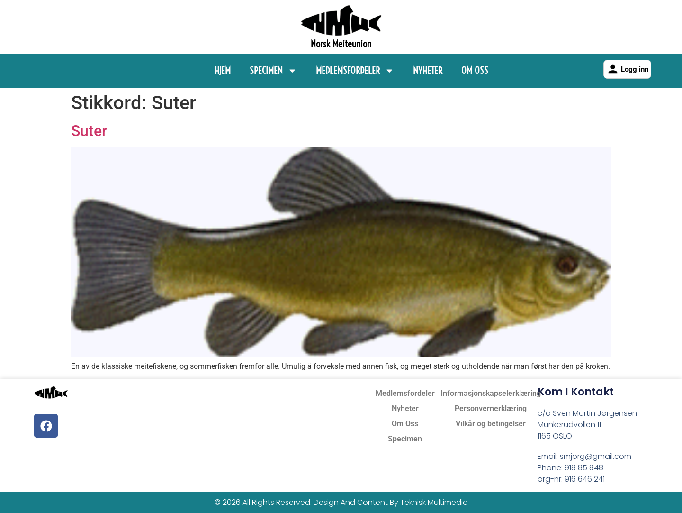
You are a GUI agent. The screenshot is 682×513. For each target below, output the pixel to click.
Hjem (223, 70)
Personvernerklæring (491, 408)
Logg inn (627, 69)
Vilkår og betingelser (491, 423)
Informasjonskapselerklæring (491, 393)
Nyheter (427, 70)
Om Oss (474, 70)
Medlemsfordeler (355, 70)
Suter (89, 131)
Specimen (273, 70)
